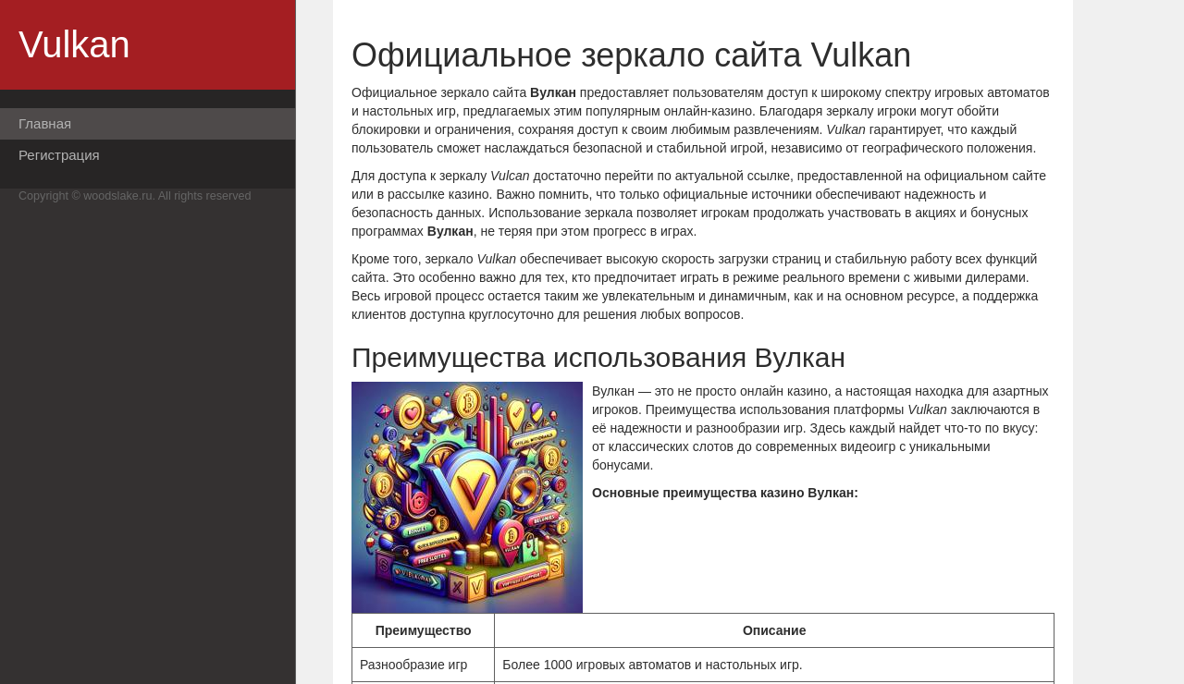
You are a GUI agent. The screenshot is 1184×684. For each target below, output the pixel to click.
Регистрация (59, 155)
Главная (44, 123)
